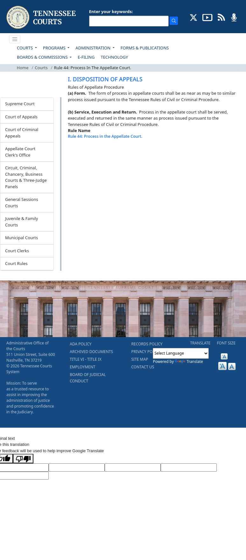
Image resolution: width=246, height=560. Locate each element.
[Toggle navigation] (15, 39)
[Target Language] (77, 467)
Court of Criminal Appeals (21, 133)
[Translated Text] (189, 467)
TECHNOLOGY (114, 57)
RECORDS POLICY (147, 344)
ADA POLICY (80, 344)
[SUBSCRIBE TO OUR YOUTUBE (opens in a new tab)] (207, 17)
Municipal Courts (21, 237)
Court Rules (16, 263)
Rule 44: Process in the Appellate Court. (105, 136)
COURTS (25, 48)
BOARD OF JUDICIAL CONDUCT (88, 378)
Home (23, 67)
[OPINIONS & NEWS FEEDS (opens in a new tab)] (221, 17)
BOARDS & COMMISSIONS (43, 57)
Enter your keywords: (111, 11)
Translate (189, 361)
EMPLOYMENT (82, 367)
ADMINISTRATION (93, 48)
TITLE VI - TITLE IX (85, 359)
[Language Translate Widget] (181, 353)
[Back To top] (78, 152)
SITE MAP (139, 359)
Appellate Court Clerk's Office (20, 152)
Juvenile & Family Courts (21, 222)
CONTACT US (142, 367)
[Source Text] (133, 467)
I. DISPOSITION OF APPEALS (105, 79)
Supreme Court (20, 104)
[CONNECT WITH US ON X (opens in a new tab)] (194, 17)
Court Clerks (17, 251)
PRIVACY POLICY (146, 351)
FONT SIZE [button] (226, 343)
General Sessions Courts (21, 202)
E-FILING (86, 57)
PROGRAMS (55, 48)
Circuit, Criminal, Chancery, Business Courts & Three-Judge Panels (26, 177)
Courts (41, 67)
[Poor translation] (23, 458)
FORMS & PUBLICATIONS (145, 48)
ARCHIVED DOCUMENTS (91, 351)
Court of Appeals (21, 117)
